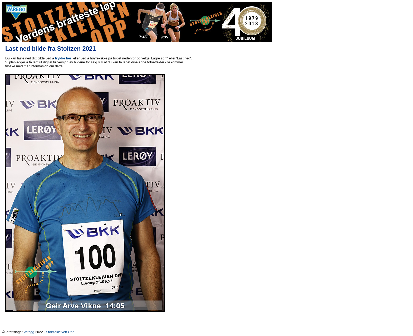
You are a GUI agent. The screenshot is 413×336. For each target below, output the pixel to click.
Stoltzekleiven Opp (60, 332)
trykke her (63, 58)
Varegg (28, 332)
